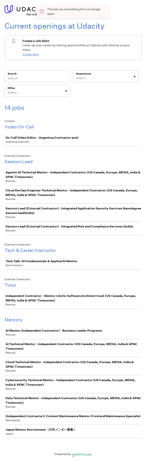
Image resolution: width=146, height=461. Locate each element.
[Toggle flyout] (134, 76)
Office (11, 88)
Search (12, 73)
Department (83, 73)
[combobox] (76, 78)
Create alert (30, 54)
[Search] (37, 79)
